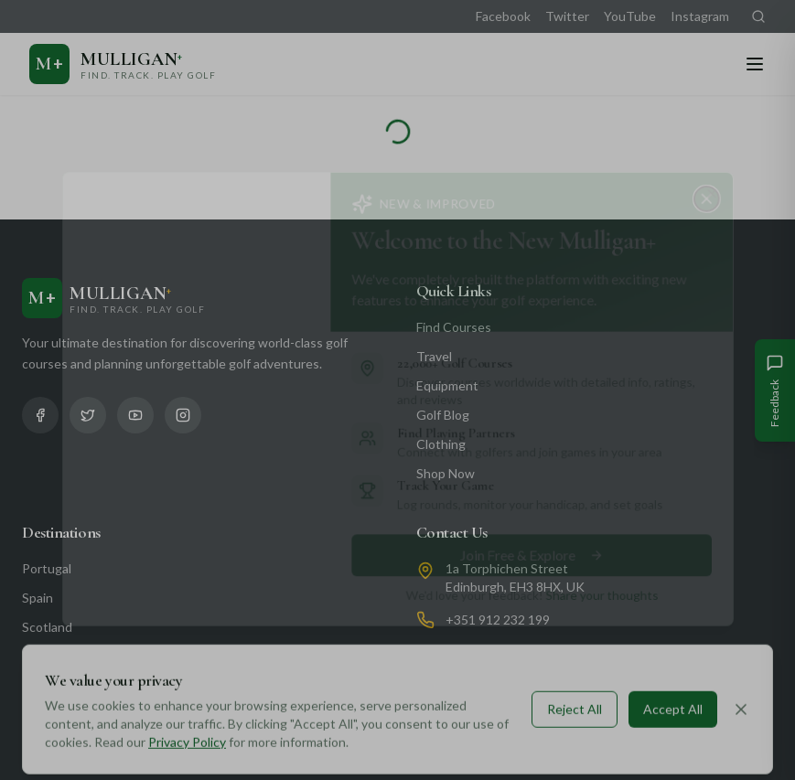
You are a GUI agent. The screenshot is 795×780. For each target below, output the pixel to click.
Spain (37, 597)
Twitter (567, 16)
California (49, 685)
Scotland (47, 627)
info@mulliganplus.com (510, 652)
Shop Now (445, 473)
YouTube (630, 16)
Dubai (38, 656)
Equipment (447, 385)
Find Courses (453, 327)
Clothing (441, 444)
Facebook (503, 16)
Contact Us (452, 532)
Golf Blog (442, 414)
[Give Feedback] (775, 390)
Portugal (46, 568)
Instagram (700, 16)
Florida (40, 714)
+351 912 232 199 (498, 619)
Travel (434, 356)
